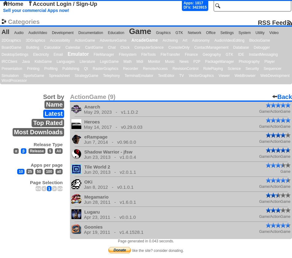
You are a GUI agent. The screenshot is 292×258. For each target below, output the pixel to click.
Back (282, 96)
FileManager (104, 54)
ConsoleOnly (179, 47)
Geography (212, 54)
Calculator (52, 47)
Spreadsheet (59, 76)
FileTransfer (170, 54)
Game (140, 31)
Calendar (72, 47)
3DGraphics (35, 40)
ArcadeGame (144, 40)
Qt (86, 68)
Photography (249, 61)
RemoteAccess (155, 68)
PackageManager (219, 61)
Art (184, 40)
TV (181, 76)
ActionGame (85, 40)
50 (39, 171)
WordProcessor (14, 80)
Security (252, 68)
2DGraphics (11, 40)
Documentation (90, 33)
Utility (260, 33)
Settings (227, 33)
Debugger (262, 47)
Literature (87, 61)
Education (116, 33)
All (6, 31)
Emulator (78, 54)
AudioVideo (37, 33)
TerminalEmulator (139, 76)
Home (13, 4)
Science (234, 68)
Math (128, 61)
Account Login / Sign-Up (62, 4)
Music (170, 61)
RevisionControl (185, 68)
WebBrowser (245, 76)
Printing (33, 68)
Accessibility (60, 40)
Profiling (50, 68)
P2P (196, 61)
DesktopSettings (15, 54)
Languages (65, 61)
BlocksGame (259, 40)
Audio (19, 33)
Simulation (10, 76)
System (244, 33)
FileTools (148, 54)
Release (37, 151)
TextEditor (166, 76)
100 (49, 171)
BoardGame (11, 47)
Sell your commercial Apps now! (36, 10)
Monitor (154, 61)
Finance (191, 54)
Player (269, 61)
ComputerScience (148, 47)
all (59, 171)
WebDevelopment (275, 76)
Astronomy (200, 40)
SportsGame (34, 76)
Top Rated (48, 123)
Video (274, 33)
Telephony (111, 76)
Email (58, 54)
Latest (54, 113)
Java (26, 61)
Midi (139, 61)
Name (54, 104)
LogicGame (109, 61)
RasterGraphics (105, 68)
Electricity (41, 54)
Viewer (224, 76)
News (184, 61)
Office (211, 33)
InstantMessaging (263, 54)
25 (30, 171)
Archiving (170, 40)
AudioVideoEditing (229, 40)
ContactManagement (211, 47)
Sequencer (272, 68)
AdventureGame (113, 40)
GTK (179, 33)
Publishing (70, 68)
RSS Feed (272, 22)
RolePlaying (213, 68)
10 (21, 171)
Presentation (12, 68)
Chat (112, 47)
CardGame (94, 47)
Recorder (130, 68)
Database (241, 47)
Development (63, 33)
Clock (125, 47)
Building (32, 47)
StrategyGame (86, 76)
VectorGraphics (201, 76)
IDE (241, 54)
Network (194, 33)
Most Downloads (38, 132)
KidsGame (43, 61)
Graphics (163, 33)
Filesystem (127, 54)
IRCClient (9, 61)
